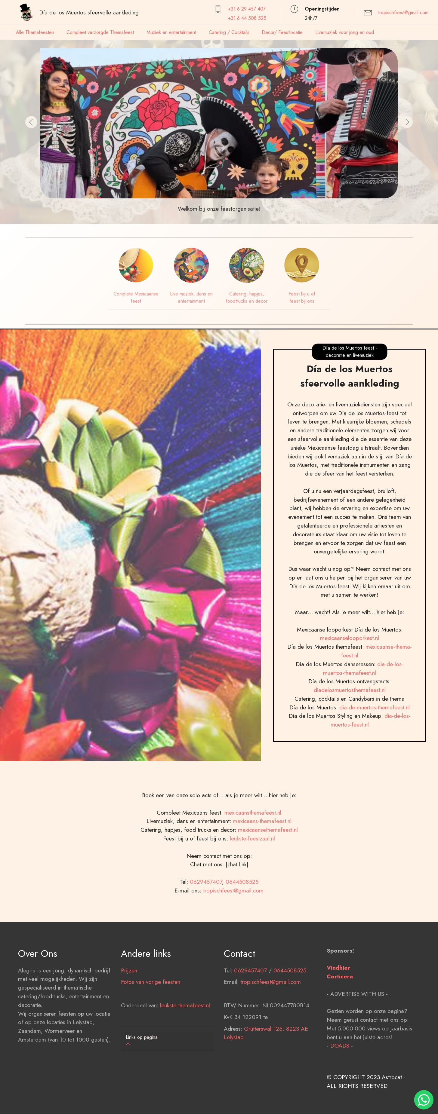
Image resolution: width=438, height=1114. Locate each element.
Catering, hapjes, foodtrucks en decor (246, 297)
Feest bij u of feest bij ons (301, 297)
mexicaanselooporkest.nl (349, 669)
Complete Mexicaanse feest (136, 297)
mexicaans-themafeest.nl (261, 852)
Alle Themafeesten (35, 32)
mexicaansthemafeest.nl (252, 843)
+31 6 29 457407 (247, 8)
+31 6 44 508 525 (247, 18)
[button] (31, 122)
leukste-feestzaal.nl (252, 869)
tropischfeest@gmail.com (403, 12)
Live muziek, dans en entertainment (191, 297)
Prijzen (129, 1001)
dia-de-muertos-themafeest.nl (374, 738)
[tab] (167, 1041)
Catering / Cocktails (229, 32)
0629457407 (206, 912)
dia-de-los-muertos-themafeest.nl (363, 699)
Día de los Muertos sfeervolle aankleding (89, 12)
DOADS (339, 1076)
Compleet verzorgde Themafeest (100, 32)
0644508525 (242, 912)
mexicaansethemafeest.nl (268, 860)
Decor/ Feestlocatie (282, 32)
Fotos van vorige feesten (150, 1012)
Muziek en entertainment (171, 32)
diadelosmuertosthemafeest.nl (350, 721)
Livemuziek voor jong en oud (344, 32)
